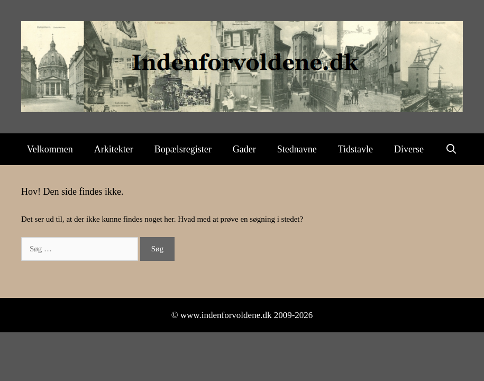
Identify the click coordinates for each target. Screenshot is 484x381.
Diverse (409, 149)
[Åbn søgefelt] (451, 149)
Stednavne (297, 149)
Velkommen (50, 149)
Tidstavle (355, 149)
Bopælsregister (183, 149)
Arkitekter (113, 149)
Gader (244, 149)
